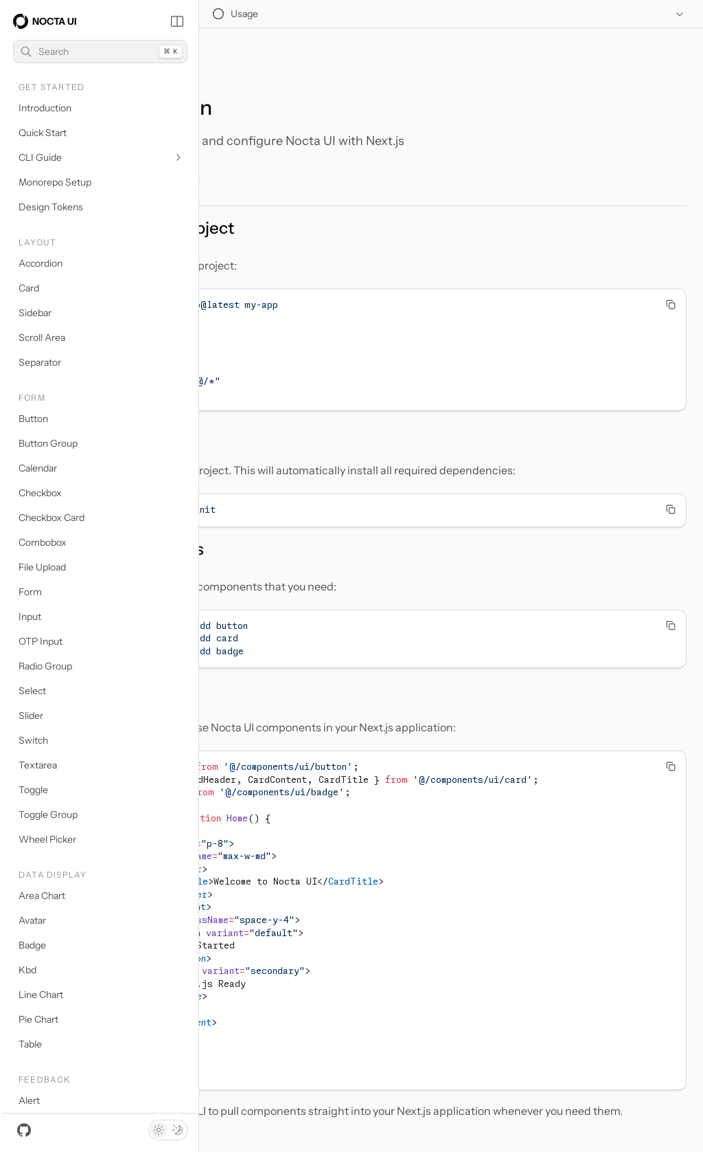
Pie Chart (38, 1019)
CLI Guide (101, 157)
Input (30, 616)
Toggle (33, 790)
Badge (32, 945)
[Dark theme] (177, 1130)
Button (33, 418)
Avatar (32, 920)
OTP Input (40, 641)
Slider (31, 715)
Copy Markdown (264, 143)
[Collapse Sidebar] (177, 21)
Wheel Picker (47, 839)
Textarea (38, 765)
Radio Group (45, 666)
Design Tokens (51, 207)
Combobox (43, 542)
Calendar (38, 468)
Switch (33, 740)
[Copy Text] (670, 269)
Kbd (27, 970)
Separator (40, 362)
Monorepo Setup (55, 182)
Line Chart (41, 994)
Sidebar (35, 313)
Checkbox (40, 493)
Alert (29, 1100)
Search (101, 51)
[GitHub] (24, 1130)
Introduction (45, 108)
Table (30, 1044)
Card (29, 288)
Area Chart (42, 895)
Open (349, 143)
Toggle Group (48, 814)
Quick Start (43, 132)
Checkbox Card (51, 517)
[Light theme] (158, 1130)
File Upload (42, 567)
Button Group (48, 443)
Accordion (40, 263)
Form (30, 592)
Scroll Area (42, 337)
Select (32, 691)
